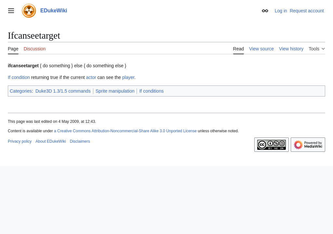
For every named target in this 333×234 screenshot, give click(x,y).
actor (91, 77)
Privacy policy (20, 141)
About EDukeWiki (50, 141)
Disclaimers (80, 141)
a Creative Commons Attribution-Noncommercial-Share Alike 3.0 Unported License (125, 131)
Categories (21, 91)
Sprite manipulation (115, 91)
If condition (19, 77)
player (128, 77)
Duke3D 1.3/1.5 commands (63, 91)
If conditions (151, 91)
